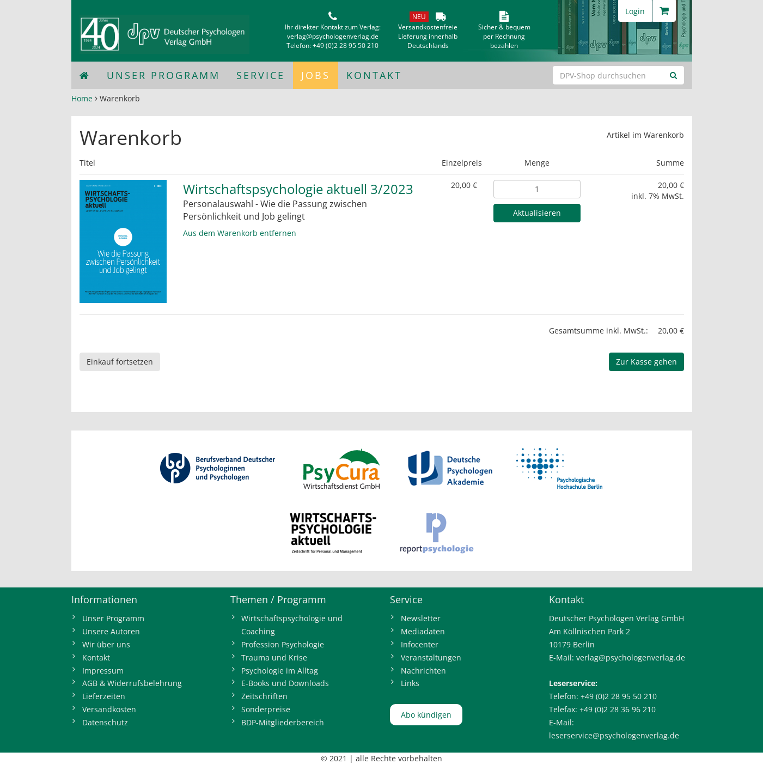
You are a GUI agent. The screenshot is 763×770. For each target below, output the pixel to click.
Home (82, 98)
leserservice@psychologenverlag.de (614, 735)
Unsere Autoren (111, 631)
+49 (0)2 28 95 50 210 (346, 45)
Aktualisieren (537, 213)
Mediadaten (423, 631)
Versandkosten (109, 709)
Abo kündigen (426, 715)
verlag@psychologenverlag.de (333, 36)
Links (410, 683)
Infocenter (419, 644)
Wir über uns (106, 644)
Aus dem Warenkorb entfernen (239, 233)
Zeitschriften (264, 696)
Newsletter (421, 618)
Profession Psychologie (282, 644)
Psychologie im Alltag (279, 670)
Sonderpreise (265, 709)
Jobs (315, 75)
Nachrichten (423, 670)
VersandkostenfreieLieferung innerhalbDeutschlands (427, 36)
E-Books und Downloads (285, 683)
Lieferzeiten (103, 696)
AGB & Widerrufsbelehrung (132, 683)
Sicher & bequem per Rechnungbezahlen (504, 36)
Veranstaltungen (431, 657)
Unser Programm (163, 75)
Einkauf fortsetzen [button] (120, 361)
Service (260, 75)
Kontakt (374, 75)
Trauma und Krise (274, 657)
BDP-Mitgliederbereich (282, 722)
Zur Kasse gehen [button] (646, 361)
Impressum (103, 670)
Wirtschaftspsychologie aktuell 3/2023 (298, 189)
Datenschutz (105, 722)
